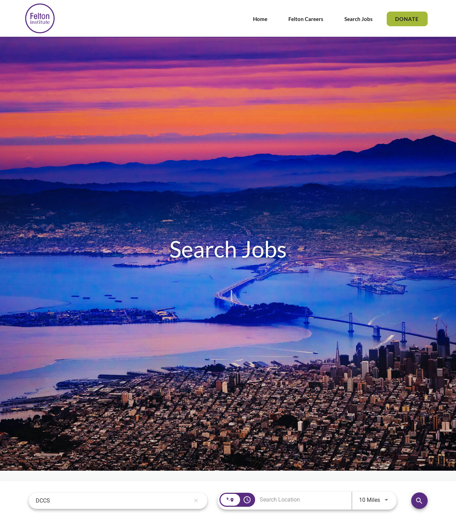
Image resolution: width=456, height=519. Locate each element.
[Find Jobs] (419, 500)
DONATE (407, 19)
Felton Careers (305, 19)
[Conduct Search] (419, 500)
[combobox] (113, 500)
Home (260, 19)
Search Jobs (358, 19)
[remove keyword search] (196, 501)
